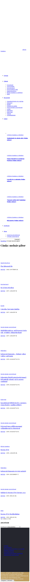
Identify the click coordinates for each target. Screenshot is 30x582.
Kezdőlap (3, 241)
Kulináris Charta (9, 552)
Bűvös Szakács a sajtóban (15, 92)
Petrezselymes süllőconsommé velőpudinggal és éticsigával (11, 427)
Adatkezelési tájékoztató (11, 555)
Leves (8, 109)
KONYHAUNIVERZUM (13, 235)
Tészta (9, 113)
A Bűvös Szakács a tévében (15, 135)
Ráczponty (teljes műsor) (15, 220)
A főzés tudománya (13, 236)
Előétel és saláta (12, 106)
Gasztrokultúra (11, 91)
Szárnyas (10, 112)
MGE (8, 94)
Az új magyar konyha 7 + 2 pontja (14, 549)
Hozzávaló (10, 85)
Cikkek (6, 81)
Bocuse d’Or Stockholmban (10, 514)
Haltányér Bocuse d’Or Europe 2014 (13, 493)
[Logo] (15, 61)
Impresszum (8, 547)
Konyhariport (11, 88)
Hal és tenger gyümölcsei (14, 107)
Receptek (7, 97)
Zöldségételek (11, 115)
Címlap (6, 75)
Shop (5, 231)
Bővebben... (10, 580)
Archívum (7, 225)
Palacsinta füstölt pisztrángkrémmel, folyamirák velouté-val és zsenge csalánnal (14, 379)
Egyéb (9, 104)
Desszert (9, 103)
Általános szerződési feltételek (13, 553)
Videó (5, 119)
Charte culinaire (9, 550)
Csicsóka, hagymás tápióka (10, 309)
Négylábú (10, 110)
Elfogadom (3, 580)
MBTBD (3, 269)
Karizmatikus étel (12, 89)
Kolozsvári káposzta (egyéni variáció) (13, 471)
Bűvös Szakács (5, 446)
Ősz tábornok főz (6, 266)
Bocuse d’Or (5, 450)
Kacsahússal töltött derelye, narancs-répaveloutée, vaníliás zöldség (14, 404)
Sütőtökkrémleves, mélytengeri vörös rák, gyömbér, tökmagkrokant (14, 331)
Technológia (10, 86)
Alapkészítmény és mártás (15, 101)
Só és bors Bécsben (7, 288)
